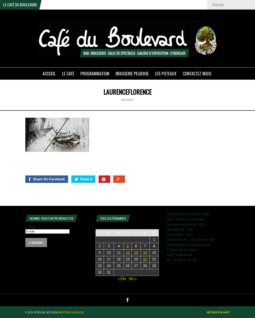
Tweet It (83, 179)
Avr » (133, 278)
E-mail (31, 227)
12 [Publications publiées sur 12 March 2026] (128, 252)
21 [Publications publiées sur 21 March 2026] (145, 259)
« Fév (122, 278)
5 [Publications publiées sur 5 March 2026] (128, 246)
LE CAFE (68, 73)
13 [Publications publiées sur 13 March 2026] (136, 252)
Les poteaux (165, 73)
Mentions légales (71, 312)
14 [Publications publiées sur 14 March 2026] (145, 252)
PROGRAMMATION (94, 73)
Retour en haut (218, 312)
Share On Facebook (46, 179)
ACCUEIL (49, 73)
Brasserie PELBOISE (132, 73)
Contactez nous (197, 73)
